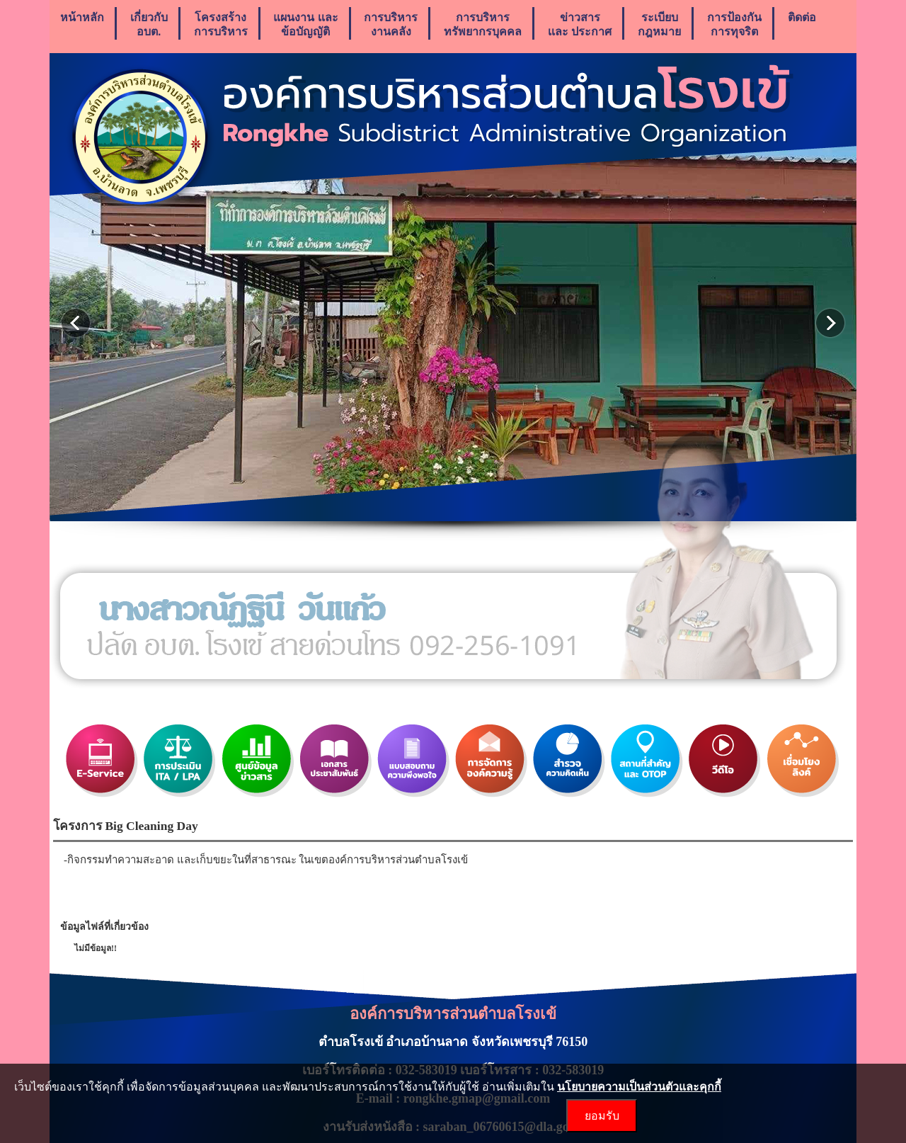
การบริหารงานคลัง (391, 24)
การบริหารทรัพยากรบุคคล (483, 24)
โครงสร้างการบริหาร (221, 24)
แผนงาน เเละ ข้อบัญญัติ (305, 24)
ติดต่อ (802, 24)
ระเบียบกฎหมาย (659, 24)
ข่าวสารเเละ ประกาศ (580, 24)
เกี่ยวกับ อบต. (149, 24)
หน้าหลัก (82, 24)
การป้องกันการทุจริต (734, 24)
